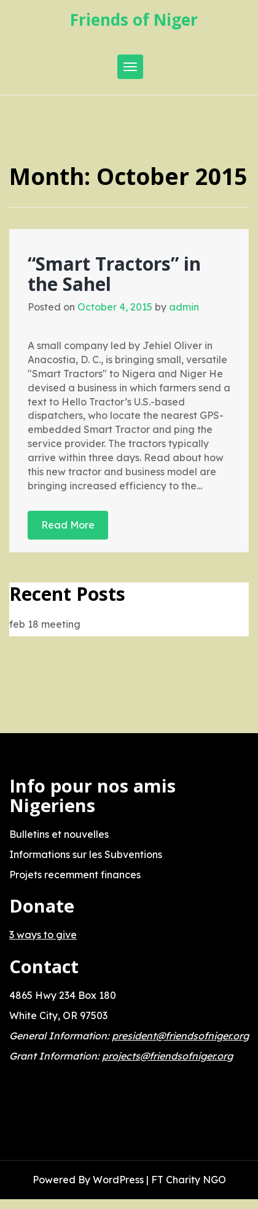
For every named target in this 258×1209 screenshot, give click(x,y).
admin (184, 307)
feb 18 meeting (44, 624)
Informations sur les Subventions (85, 854)
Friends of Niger (134, 20)
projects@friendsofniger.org (167, 1056)
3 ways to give (43, 934)
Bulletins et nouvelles (59, 834)
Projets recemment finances (75, 874)
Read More (68, 525)
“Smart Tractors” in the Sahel (114, 273)
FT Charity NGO (188, 1179)
